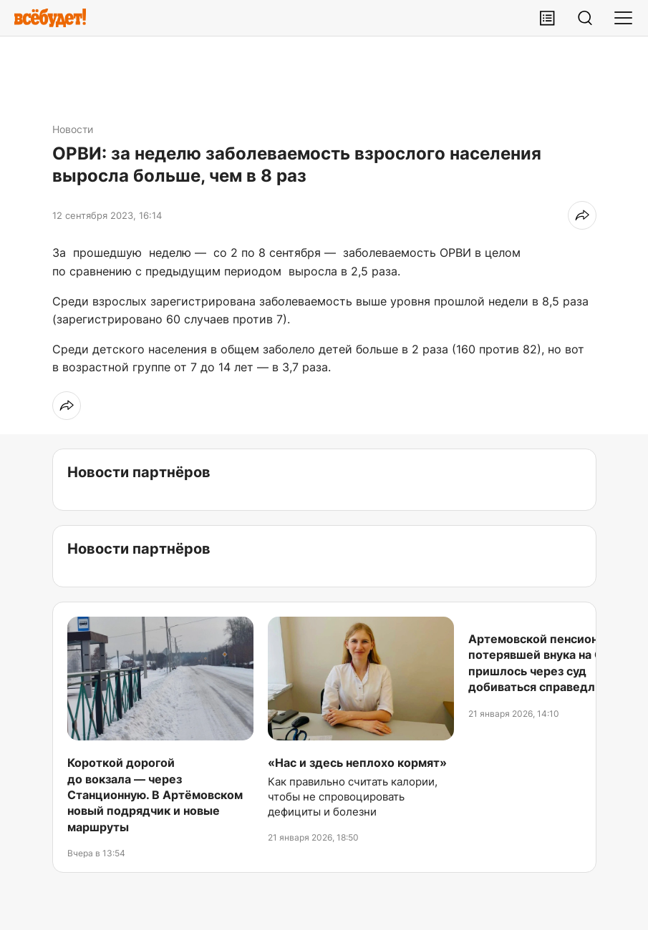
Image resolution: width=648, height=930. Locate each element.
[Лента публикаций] (547, 18)
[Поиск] (585, 18)
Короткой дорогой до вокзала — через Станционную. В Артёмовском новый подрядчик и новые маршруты (155, 794)
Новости (72, 129)
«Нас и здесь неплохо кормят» (357, 762)
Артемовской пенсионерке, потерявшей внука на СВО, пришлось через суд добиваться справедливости (552, 663)
